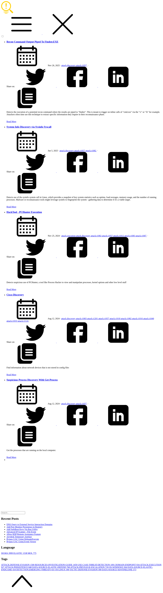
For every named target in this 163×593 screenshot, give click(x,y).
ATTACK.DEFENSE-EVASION (18, 565)
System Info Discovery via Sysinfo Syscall (29, 126)
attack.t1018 (115, 318)
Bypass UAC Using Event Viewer (21, 541)
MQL (32, 553)
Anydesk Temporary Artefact (19, 537)
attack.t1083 (130, 236)
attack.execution (68, 236)
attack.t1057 (81, 65)
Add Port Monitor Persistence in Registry (25, 527)
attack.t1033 (12, 321)
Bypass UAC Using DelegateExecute (23, 539)
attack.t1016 (137, 318)
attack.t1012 (119, 236)
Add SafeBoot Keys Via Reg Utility (22, 529)
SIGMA (7, 553)
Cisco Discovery (15, 294)
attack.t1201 (92, 318)
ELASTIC (20, 553)
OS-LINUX (62, 569)
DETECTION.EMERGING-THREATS (35, 569)
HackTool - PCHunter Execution (24, 212)
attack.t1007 (141, 236)
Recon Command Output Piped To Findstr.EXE (32, 41)
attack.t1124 (23, 321)
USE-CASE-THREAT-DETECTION (96, 565)
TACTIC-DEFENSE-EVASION (86, 569)
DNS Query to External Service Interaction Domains (29, 524)
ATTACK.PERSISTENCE (18, 567)
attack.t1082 (91, 151)
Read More (11, 121)
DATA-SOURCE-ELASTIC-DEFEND (51, 567)
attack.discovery (68, 65)
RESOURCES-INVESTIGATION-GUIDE (56, 565)
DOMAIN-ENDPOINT (127, 565)
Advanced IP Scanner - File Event (21, 532)
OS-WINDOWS (118, 567)
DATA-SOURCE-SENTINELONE (119, 569)
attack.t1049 (148, 318)
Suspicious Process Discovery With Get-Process (32, 379)
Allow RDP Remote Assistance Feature (24, 534)
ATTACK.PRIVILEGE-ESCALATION (89, 567)
